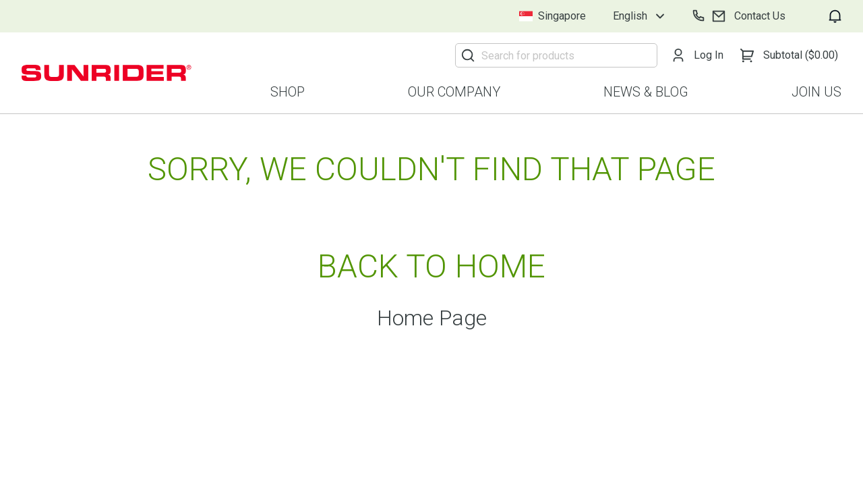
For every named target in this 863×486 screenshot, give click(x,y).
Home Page (432, 318)
